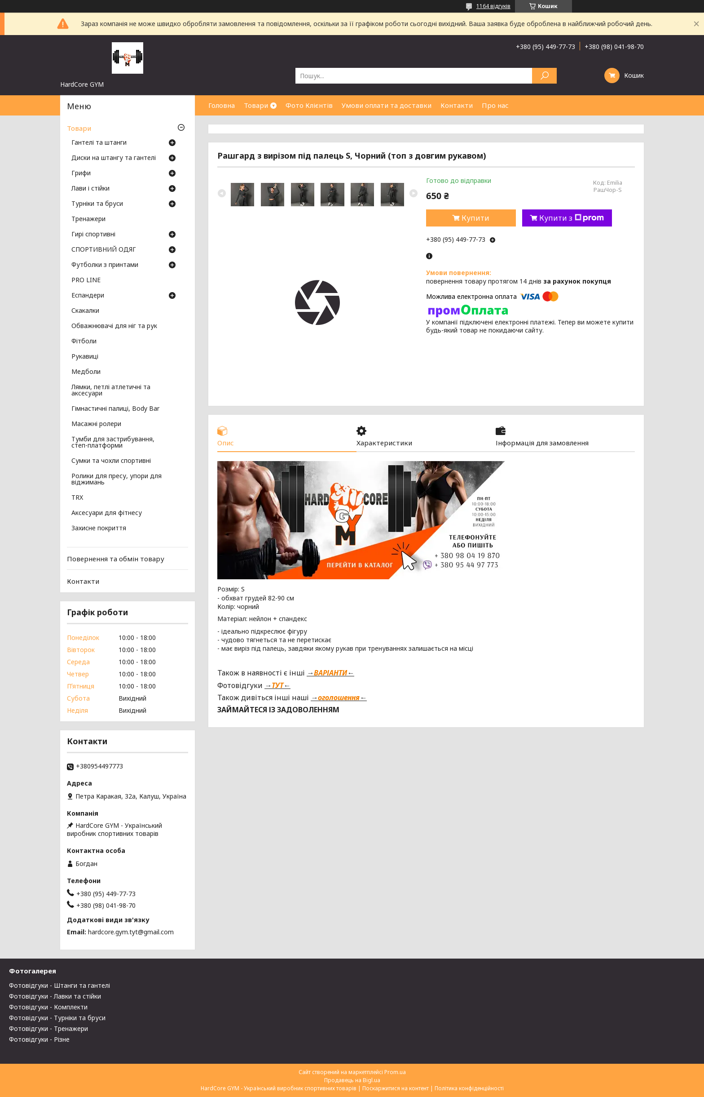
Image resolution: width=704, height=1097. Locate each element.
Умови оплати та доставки (386, 105)
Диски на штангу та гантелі (113, 158)
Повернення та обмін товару (115, 558)
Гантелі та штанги (99, 143)
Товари (256, 105)
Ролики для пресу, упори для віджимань (116, 479)
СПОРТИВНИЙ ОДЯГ (103, 249)
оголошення (339, 697)
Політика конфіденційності (469, 1088)
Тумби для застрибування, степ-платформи (112, 442)
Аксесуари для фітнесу (106, 513)
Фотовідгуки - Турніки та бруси (57, 1017)
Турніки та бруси (97, 204)
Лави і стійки (90, 188)
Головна (221, 105)
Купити (475, 218)
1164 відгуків (493, 6)
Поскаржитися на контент (395, 1088)
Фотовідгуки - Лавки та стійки (55, 996)
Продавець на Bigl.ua (352, 1080)
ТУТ (277, 685)
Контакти (456, 105)
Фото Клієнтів (309, 105)
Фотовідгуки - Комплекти (48, 1007)
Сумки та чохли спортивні (111, 461)
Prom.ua (395, 1072)
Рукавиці (84, 356)
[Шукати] (544, 76)
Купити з (571, 218)
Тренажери (88, 219)
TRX (77, 498)
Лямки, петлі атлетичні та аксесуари (110, 390)
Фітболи (84, 341)
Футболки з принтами (104, 265)
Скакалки (85, 311)
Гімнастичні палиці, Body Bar (115, 409)
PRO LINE (86, 280)
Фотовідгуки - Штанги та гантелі (59, 985)
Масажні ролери (96, 424)
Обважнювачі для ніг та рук (114, 326)
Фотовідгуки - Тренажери (48, 1028)
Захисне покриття (98, 528)
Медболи (86, 372)
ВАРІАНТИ (330, 673)
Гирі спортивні (93, 234)
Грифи (81, 173)
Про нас (495, 105)
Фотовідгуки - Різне (39, 1039)
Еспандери (87, 295)
